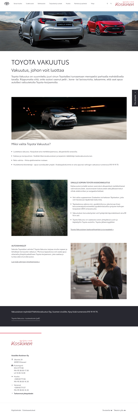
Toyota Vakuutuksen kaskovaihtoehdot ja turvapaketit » (92, 229)
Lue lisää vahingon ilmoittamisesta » (25, 261)
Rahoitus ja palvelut (80, 3)
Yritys (92, 3)
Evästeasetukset (29, 410)
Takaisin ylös (120, 410)
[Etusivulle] (124, 3)
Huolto (68, 3)
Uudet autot (30, 3)
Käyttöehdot (16, 410)
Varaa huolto (18, 3)
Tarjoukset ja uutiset (55, 3)
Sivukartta (107, 410)
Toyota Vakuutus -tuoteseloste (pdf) (26, 318)
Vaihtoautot (41, 3)
